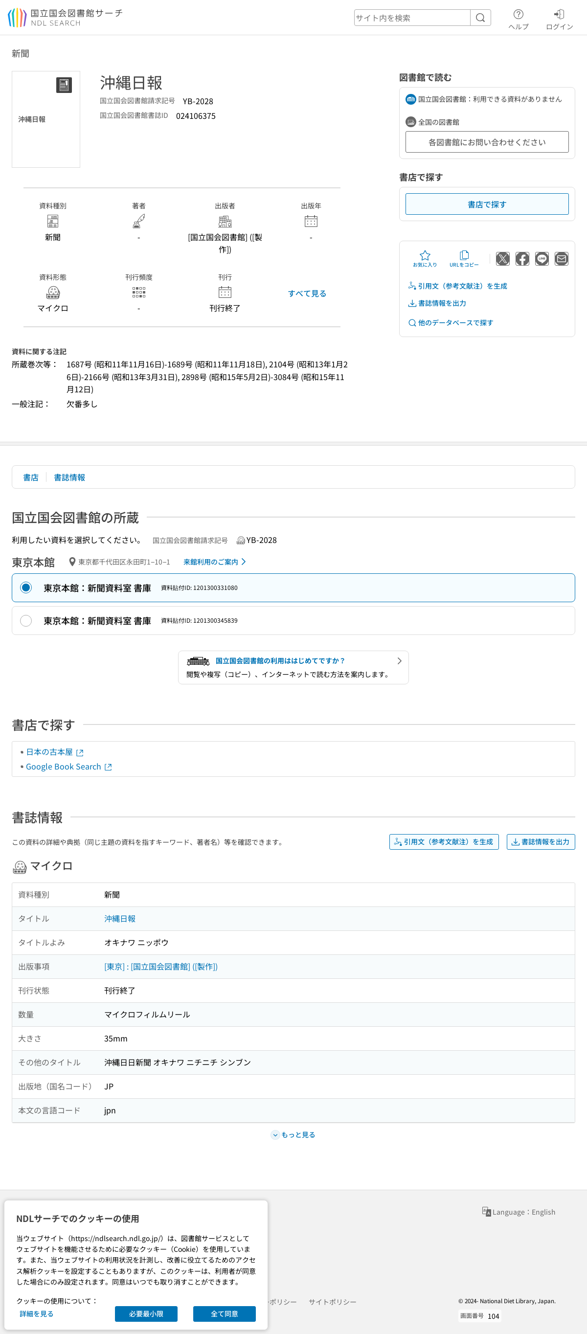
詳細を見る (37, 1313)
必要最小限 (146, 1313)
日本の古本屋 (55, 751)
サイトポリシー (333, 1302)
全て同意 (224, 1313)
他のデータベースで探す (450, 322)
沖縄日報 (119, 918)
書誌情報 (69, 477)
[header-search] (422, 17)
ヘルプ (518, 18)
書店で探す (487, 204)
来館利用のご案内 (216, 561)
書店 (31, 477)
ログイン (559, 18)
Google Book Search (69, 766)
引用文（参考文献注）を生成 (457, 286)
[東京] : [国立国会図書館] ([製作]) (161, 966)
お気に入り (425, 258)
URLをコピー (464, 258)
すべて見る (307, 293)
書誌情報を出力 (436, 303)
